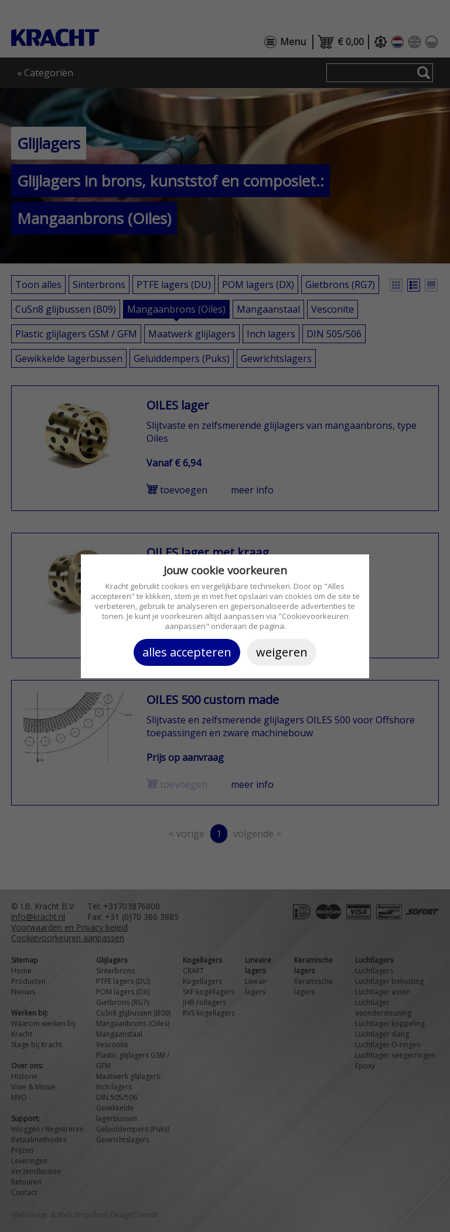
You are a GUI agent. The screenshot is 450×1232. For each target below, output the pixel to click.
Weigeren (282, 652)
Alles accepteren (186, 652)
